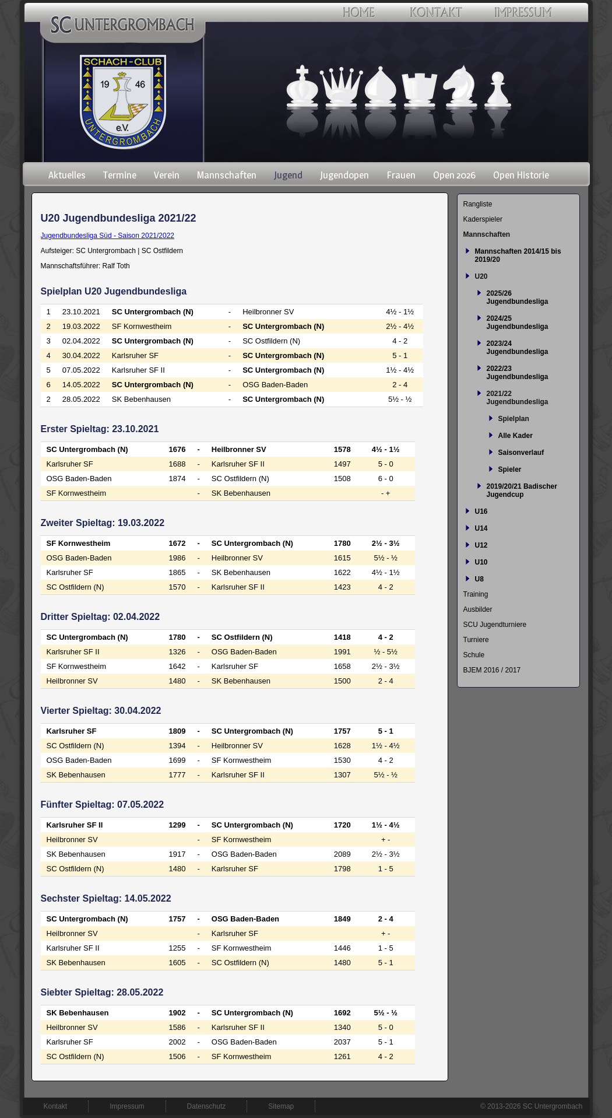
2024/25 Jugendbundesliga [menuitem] (517, 322)
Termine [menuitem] (119, 175)
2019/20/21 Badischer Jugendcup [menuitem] (522, 490)
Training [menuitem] (475, 594)
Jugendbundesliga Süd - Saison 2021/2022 (108, 236)
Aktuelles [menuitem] (67, 175)
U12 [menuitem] (481, 545)
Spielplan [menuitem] (513, 419)
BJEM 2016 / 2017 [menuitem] (492, 670)
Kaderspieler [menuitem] (482, 219)
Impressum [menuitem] (127, 1106)
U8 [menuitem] (479, 579)
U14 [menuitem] (481, 528)
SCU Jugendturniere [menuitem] (495, 625)
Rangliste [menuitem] (478, 204)
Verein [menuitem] (167, 175)
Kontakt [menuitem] (56, 1106)
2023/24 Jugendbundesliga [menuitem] (517, 347)
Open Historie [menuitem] (521, 175)
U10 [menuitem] (481, 562)
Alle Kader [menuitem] (515, 436)
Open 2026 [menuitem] (454, 175)
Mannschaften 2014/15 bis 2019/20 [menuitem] (518, 255)
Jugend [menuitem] (288, 175)
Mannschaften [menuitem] (226, 175)
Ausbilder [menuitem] (478, 609)
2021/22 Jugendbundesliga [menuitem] (517, 398)
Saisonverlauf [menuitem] (521, 452)
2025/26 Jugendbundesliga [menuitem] (517, 297)
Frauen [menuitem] (401, 175)
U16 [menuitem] (481, 511)
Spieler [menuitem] (510, 469)
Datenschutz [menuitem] (206, 1106)
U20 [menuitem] (481, 276)
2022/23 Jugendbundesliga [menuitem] (517, 373)
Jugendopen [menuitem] (344, 175)
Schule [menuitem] (474, 655)
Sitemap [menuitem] (281, 1106)
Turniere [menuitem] (476, 640)
